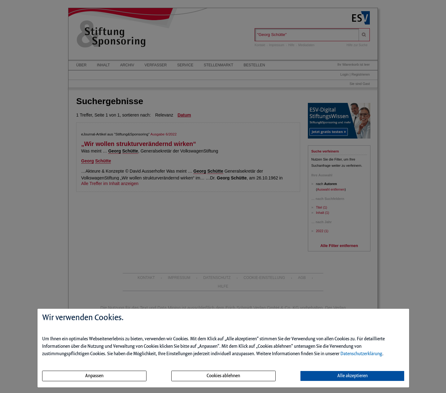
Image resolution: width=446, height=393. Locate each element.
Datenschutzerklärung (361, 353)
